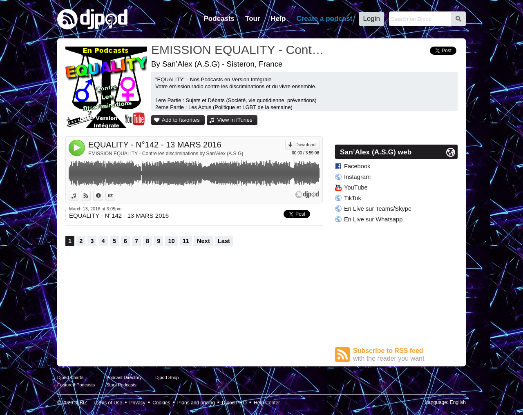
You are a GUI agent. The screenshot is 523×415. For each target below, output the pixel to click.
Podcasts (219, 18)
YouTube (356, 187)
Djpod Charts (70, 377)
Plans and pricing (196, 403)
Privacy (137, 403)
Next (203, 241)
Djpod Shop (167, 377)
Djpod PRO (234, 403)
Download (305, 144)
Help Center (267, 403)
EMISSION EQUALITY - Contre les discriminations (239, 49)
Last (224, 241)
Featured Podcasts (76, 384)
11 (186, 241)
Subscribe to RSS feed (405, 354)
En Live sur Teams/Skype (377, 208)
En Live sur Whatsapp (373, 219)
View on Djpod (90, 195)
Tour (252, 18)
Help (278, 18)
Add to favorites (181, 120)
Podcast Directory (124, 377)
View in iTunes (235, 120)
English (458, 402)
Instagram (357, 177)
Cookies (161, 403)
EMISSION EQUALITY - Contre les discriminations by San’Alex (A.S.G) (165, 153)
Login (371, 18)
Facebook (357, 166)
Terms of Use (108, 403)
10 (171, 241)
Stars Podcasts (121, 384)
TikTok (352, 198)
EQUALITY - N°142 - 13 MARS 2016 (154, 144)
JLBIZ (80, 403)
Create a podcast (324, 18)
